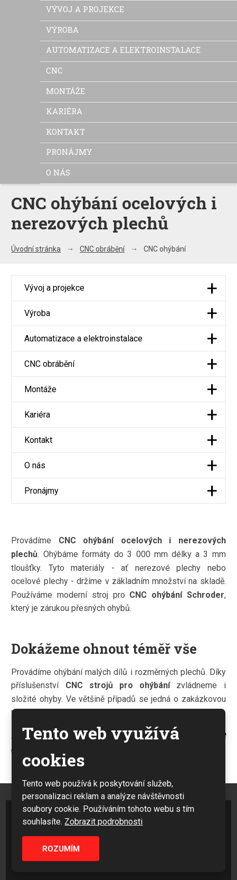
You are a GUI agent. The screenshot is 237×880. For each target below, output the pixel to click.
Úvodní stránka (36, 249)
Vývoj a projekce (85, 9)
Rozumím (61, 849)
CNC (54, 70)
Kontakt (65, 131)
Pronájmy (69, 151)
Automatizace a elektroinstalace (123, 49)
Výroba (62, 29)
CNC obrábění (102, 249)
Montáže (65, 91)
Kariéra (64, 111)
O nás (58, 172)
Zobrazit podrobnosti (103, 822)
